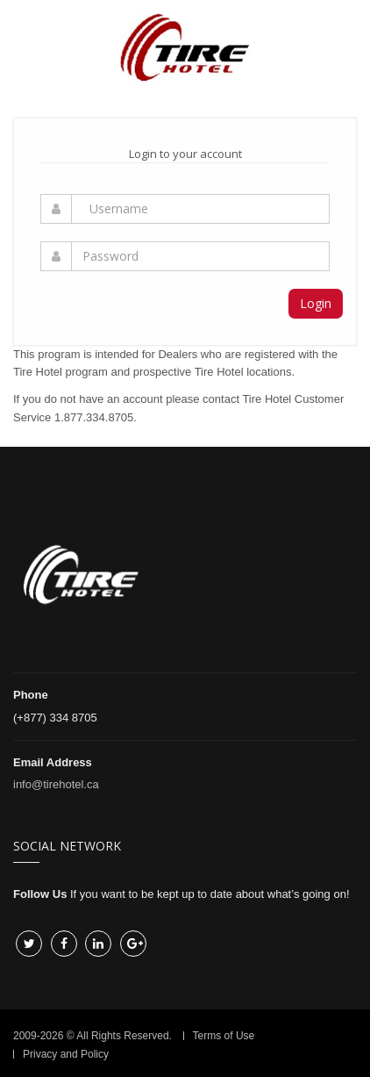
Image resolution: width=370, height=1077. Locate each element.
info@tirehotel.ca (56, 784)
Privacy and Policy (66, 1054)
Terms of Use (224, 1036)
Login (315, 303)
